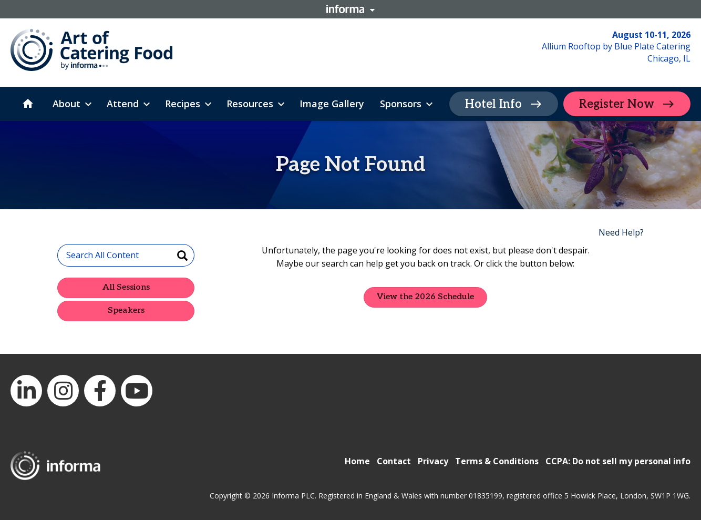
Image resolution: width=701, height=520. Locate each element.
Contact (394, 461)
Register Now (616, 104)
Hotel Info (493, 104)
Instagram (63, 390)
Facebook (100, 390)
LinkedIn (26, 390)
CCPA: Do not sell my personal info (617, 461)
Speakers (126, 310)
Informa (350, 9)
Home (357, 461)
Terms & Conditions (497, 461)
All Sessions (126, 287)
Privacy (433, 461)
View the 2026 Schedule (425, 297)
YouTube (136, 390)
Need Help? (621, 232)
